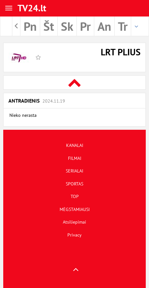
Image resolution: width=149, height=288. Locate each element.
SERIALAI (74, 171)
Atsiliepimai (74, 222)
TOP (75, 196)
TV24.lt (31, 8)
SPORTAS (74, 184)
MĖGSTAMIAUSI (75, 209)
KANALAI (74, 145)
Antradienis (36, 100)
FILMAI (74, 158)
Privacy (74, 235)
